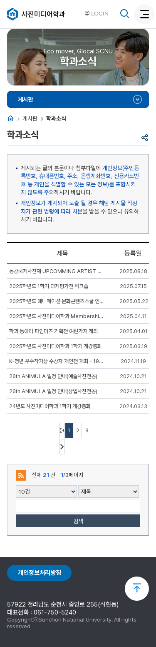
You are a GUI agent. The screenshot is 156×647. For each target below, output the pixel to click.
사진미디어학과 (43, 14)
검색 (78, 521)
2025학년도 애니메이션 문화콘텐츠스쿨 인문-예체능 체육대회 (57, 301)
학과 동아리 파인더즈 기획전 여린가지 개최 (53, 331)
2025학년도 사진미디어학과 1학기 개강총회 (55, 346)
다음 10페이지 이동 (61, 446)
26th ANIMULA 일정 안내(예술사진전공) (53, 376)
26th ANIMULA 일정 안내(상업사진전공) (53, 391)
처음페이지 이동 (61, 430)
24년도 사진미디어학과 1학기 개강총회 (50, 406)
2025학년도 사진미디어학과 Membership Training (57, 316)
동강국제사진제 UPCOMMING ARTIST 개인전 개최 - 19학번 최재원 (57, 271)
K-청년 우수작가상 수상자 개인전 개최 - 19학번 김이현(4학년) (57, 361)
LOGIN (96, 13)
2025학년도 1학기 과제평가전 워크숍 (48, 286)
